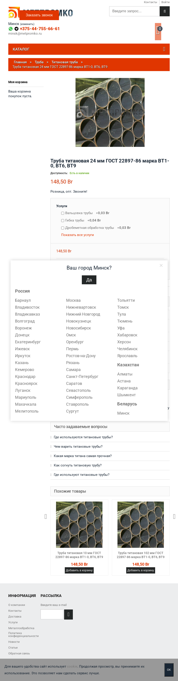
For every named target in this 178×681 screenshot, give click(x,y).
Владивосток (27, 307)
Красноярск (26, 383)
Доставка (14, 616)
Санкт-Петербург (82, 376)
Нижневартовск (81, 307)
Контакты (15, 610)
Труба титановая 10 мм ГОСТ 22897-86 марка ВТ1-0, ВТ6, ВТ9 (79, 555)
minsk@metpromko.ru (25, 33)
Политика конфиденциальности (23, 634)
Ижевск (22, 348)
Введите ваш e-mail (54, 604)
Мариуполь (25, 397)
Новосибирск (78, 328)
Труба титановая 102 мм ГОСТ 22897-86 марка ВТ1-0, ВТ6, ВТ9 (141, 555)
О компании (16, 604)
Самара (73, 369)
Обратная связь (19, 653)
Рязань (73, 362)
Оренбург (75, 341)
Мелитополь (27, 411)
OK (169, 669)
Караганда (127, 388)
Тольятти (126, 300)
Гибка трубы (83, 220)
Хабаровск (127, 335)
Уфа (121, 328)
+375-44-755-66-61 (40, 28)
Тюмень (124, 321)
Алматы (124, 374)
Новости (14, 641)
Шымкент (126, 394)
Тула (121, 314)
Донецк (22, 335)
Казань (22, 362)
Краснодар (25, 376)
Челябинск (127, 348)
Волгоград (25, 321)
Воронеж (23, 328)
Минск (123, 413)
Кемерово (24, 369)
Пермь (72, 348)
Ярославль (127, 355)
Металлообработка (21, 628)
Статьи (13, 647)
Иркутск (22, 355)
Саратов (74, 383)
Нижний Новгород (83, 314)
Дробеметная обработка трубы (98, 228)
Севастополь (78, 390)
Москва (73, 300)
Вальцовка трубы (87, 213)
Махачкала (25, 404)
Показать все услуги (77, 235)
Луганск (22, 390)
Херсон (124, 341)
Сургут (72, 411)
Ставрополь (77, 404)
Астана (124, 381)
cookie (72, 666)
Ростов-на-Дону (81, 355)
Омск (71, 335)
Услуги (61, 206)
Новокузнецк (78, 321)
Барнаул (23, 300)
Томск (123, 307)
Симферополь (79, 397)
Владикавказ (27, 314)
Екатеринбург (28, 341)
